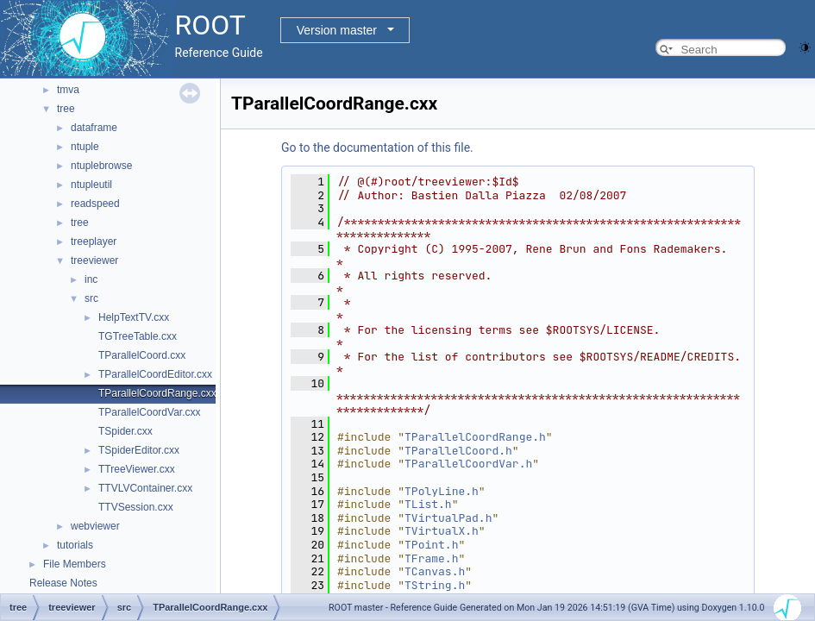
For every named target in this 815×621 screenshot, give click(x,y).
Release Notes (63, 583)
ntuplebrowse (101, 166)
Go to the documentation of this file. (377, 147)
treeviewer (94, 260)
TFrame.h (431, 558)
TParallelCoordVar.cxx (149, 412)
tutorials (75, 545)
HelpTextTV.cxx (133, 317)
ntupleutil (91, 185)
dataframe (94, 128)
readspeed (95, 204)
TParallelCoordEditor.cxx (155, 374)
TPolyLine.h (441, 491)
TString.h (434, 585)
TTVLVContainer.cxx (145, 488)
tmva (68, 90)
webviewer (95, 526)
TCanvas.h (434, 571)
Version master (337, 30)
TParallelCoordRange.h (475, 437)
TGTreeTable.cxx (137, 336)
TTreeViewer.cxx (136, 469)
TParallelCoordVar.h (468, 463)
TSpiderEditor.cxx (138, 450)
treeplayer (93, 241)
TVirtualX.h (441, 531)
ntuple (85, 147)
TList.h (428, 504)
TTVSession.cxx (135, 507)
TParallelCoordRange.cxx (157, 393)
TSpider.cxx (125, 431)
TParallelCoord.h (458, 450)
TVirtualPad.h (448, 518)
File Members (74, 564)
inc (91, 279)
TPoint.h (431, 544)
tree (66, 109)
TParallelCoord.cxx (141, 355)
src (91, 298)
